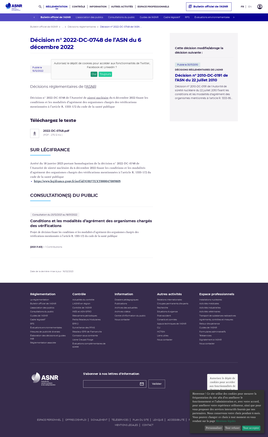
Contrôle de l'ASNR (82, 308)
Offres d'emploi (76, 420)
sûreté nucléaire (98, 97)
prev (34, 17)
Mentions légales (126, 425)
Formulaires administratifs (212, 332)
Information (98, 7)
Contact (147, 425)
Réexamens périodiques (84, 316)
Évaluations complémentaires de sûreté (89, 345)
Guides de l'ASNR (149, 17)
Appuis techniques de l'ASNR (171, 324)
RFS (187, 17)
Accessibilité (176, 420)
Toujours (105, 74)
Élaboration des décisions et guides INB (48, 337)
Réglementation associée (43, 343)
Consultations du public (121, 17)
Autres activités (122, 7)
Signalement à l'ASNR (210, 340)
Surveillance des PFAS (83, 328)
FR (242, 7)
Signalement (99, 420)
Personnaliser (214, 428)
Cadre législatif (171, 17)
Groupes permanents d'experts (172, 304)
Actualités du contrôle (83, 300)
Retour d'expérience (209, 324)
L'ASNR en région (81, 304)
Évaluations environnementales (212, 17)
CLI (158, 328)
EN (250, 7)
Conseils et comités (167, 320)
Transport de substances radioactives (217, 316)
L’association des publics (89, 17)
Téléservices (205, 336)
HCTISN (161, 332)
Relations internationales (169, 300)
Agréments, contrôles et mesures (216, 320)
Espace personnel (49, 420)
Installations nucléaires (210, 300)
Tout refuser (232, 428)
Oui (94, 74)
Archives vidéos (122, 312)
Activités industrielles (210, 308)
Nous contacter (122, 320)
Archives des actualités (126, 308)
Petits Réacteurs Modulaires (86, 320)
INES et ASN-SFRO (81, 312)
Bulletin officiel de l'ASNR (55, 17)
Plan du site (141, 420)
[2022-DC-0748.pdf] (91, 133)
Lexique (158, 420)
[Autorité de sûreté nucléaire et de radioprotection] (14, 6)
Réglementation (57, 7)
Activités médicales (209, 304)
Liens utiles (162, 336)
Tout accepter (251, 428)
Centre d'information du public (130, 316)
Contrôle (78, 7)
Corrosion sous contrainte (85, 336)
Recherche (162, 308)
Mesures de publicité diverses (45, 332)
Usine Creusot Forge (82, 340)
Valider (157, 384)
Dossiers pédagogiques (126, 300)
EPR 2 (75, 324)
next (234, 17)
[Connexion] (259, 6)
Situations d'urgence (167, 312)
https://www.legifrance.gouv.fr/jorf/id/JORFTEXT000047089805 (77, 181)
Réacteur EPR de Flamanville (87, 332)
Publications (121, 304)
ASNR (91, 87)
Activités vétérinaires (209, 312)
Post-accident (164, 316)
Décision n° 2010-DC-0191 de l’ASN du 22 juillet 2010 (201, 78)
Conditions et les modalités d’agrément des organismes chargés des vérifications (91, 223)
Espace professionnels (153, 7)
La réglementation (39, 300)
